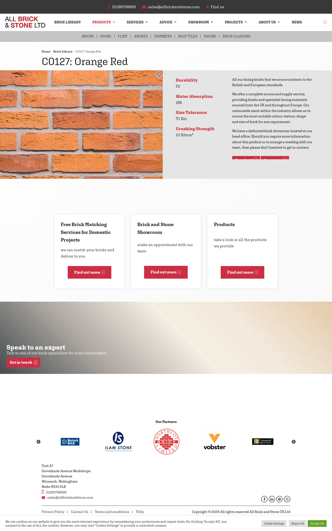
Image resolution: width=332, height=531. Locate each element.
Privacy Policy (53, 512)
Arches (141, 36)
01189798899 (54, 491)
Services (135, 22)
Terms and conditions (112, 512)
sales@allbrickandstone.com (68, 497)
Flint (123, 36)
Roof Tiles (187, 36)
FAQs (140, 512)
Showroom (198, 22)
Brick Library (67, 22)
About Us (267, 22)
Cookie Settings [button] (274, 523)
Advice (165, 22)
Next (293, 442)
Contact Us (79, 512)
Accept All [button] (317, 523)
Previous (38, 442)
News (297, 22)
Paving (210, 36)
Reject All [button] (297, 523)
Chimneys (163, 36)
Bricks (88, 36)
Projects (234, 22)
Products (101, 22)
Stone (105, 36)
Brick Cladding (236, 36)
